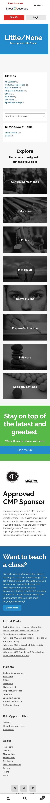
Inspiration (8, 683)
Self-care (9, 97)
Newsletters (9, 754)
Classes (7, 722)
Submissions (9, 757)
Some (7, 136)
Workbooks (8, 729)
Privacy (6, 768)
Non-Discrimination (12, 765)
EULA (5, 775)
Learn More (12, 607)
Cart (39, 796)
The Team (8, 747)
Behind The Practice (13, 701)
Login (36, 17)
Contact (7, 750)
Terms (6, 772)
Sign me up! (25, 450)
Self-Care (7, 694)
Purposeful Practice (14, 91)
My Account (8, 798)
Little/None (11, 133)
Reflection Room (11, 705)
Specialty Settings (13, 103)
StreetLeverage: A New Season (18, 634)
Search (25, 798)
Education (9, 100)
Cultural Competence (15, 85)
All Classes (10, 82)
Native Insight (11, 88)
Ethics (8, 94)
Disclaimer (8, 761)
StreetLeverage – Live (14, 726)
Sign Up (14, 17)
